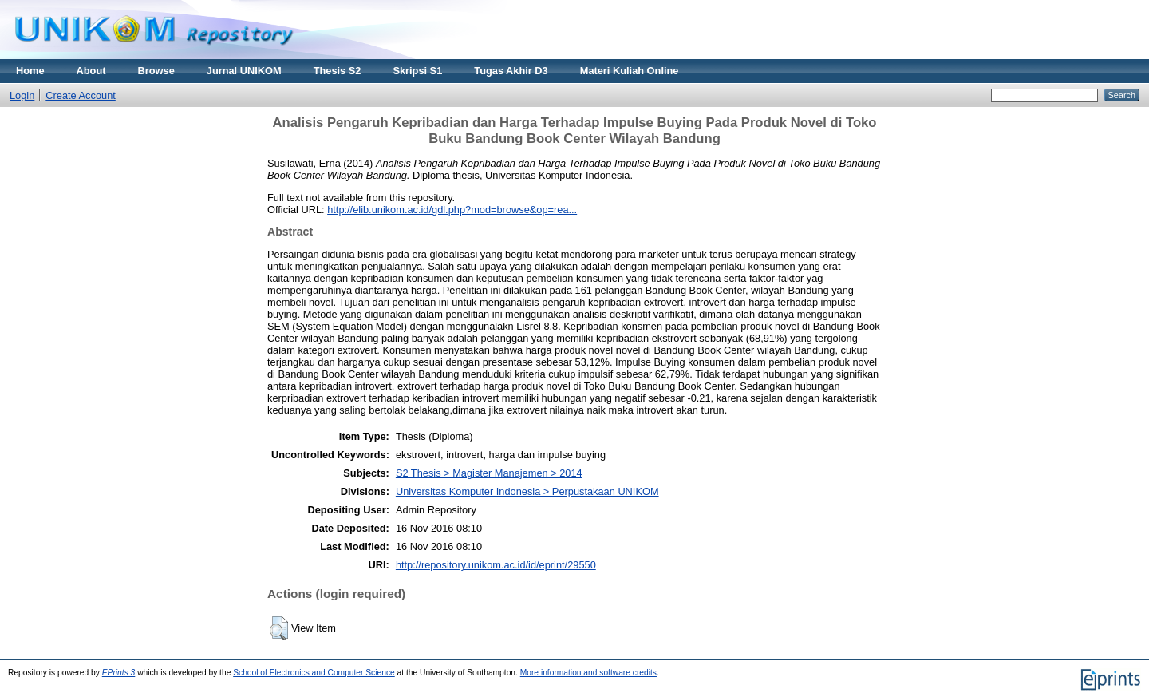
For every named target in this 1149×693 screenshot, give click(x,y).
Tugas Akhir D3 (510, 71)
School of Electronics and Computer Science (314, 672)
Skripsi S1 (417, 71)
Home (30, 71)
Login (22, 95)
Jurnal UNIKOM (244, 71)
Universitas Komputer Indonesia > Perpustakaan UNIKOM (527, 491)
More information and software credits (588, 672)
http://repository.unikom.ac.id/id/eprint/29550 (496, 565)
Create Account (80, 95)
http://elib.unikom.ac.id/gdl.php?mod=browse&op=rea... (452, 210)
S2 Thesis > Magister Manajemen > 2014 (489, 473)
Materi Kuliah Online (629, 71)
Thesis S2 (337, 71)
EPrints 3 (119, 672)
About (91, 71)
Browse (156, 71)
